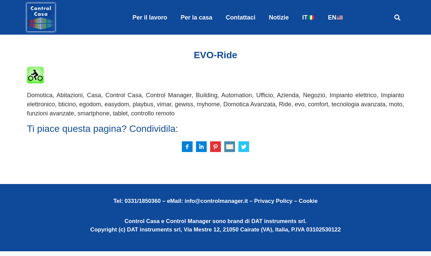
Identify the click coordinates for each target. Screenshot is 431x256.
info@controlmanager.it (216, 205)
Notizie (279, 17)
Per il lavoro (149, 17)
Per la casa (196, 17)
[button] (397, 17)
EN (335, 17)
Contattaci (241, 17)
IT (308, 17)
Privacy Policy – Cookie (286, 205)
